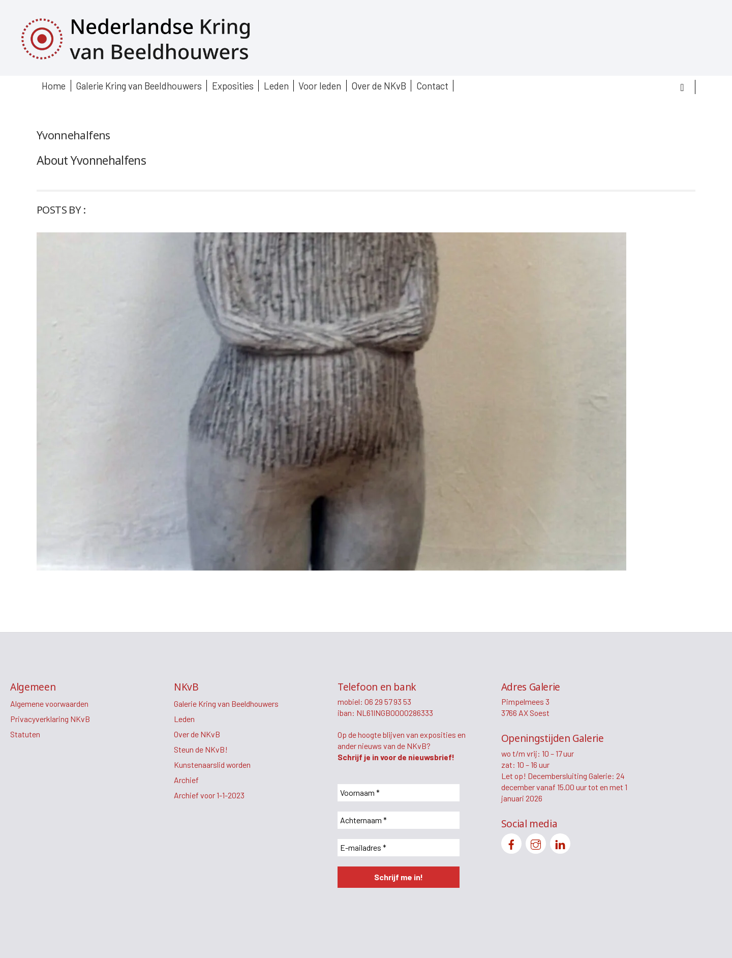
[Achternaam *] (399, 820)
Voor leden (319, 86)
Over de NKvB (378, 86)
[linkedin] (560, 842)
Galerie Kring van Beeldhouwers (139, 86)
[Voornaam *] (399, 792)
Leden (276, 86)
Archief (186, 780)
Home (54, 86)
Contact (432, 86)
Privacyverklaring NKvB (50, 719)
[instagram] (536, 842)
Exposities (233, 86)
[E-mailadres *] (399, 847)
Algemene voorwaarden (49, 703)
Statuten (25, 734)
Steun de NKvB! (201, 749)
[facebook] (511, 842)
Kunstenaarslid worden (212, 764)
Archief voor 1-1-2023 (209, 795)
